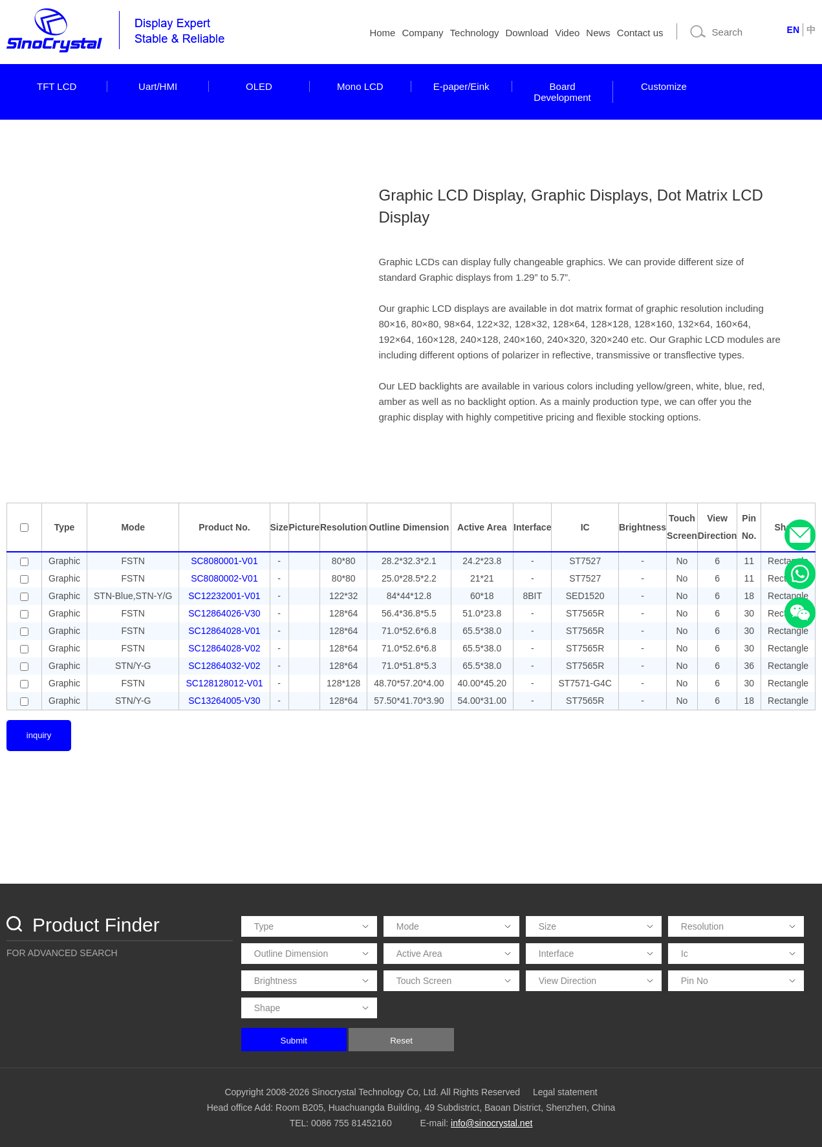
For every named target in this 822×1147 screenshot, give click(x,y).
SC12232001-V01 (224, 596)
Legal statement (565, 1092)
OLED (259, 86)
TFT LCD (56, 86)
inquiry (39, 735)
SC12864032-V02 (224, 666)
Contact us (640, 32)
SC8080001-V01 (224, 561)
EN (793, 30)
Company (422, 32)
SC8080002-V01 (224, 578)
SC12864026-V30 (224, 613)
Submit (294, 1040)
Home (382, 32)
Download (527, 32)
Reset (401, 1040)
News (598, 32)
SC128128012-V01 (224, 683)
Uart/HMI (157, 86)
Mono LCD (360, 86)
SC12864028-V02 (224, 648)
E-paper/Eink (461, 86)
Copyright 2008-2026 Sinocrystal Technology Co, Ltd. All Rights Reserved (372, 1092)
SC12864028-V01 (224, 631)
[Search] (730, 31)
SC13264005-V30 (224, 700)
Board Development (562, 92)
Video (567, 32)
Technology (474, 32)
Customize (664, 86)
